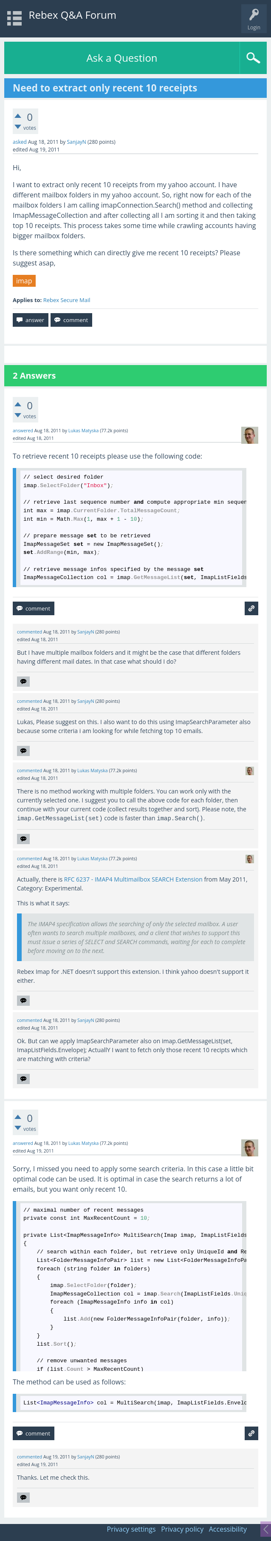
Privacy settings (131, 1529)
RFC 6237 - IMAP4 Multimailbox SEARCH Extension (133, 879)
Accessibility (228, 1529)
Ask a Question (121, 58)
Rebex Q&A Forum (72, 15)
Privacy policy (182, 1529)
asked (20, 142)
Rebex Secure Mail (66, 300)
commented (29, 632)
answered (23, 431)
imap (24, 280)
